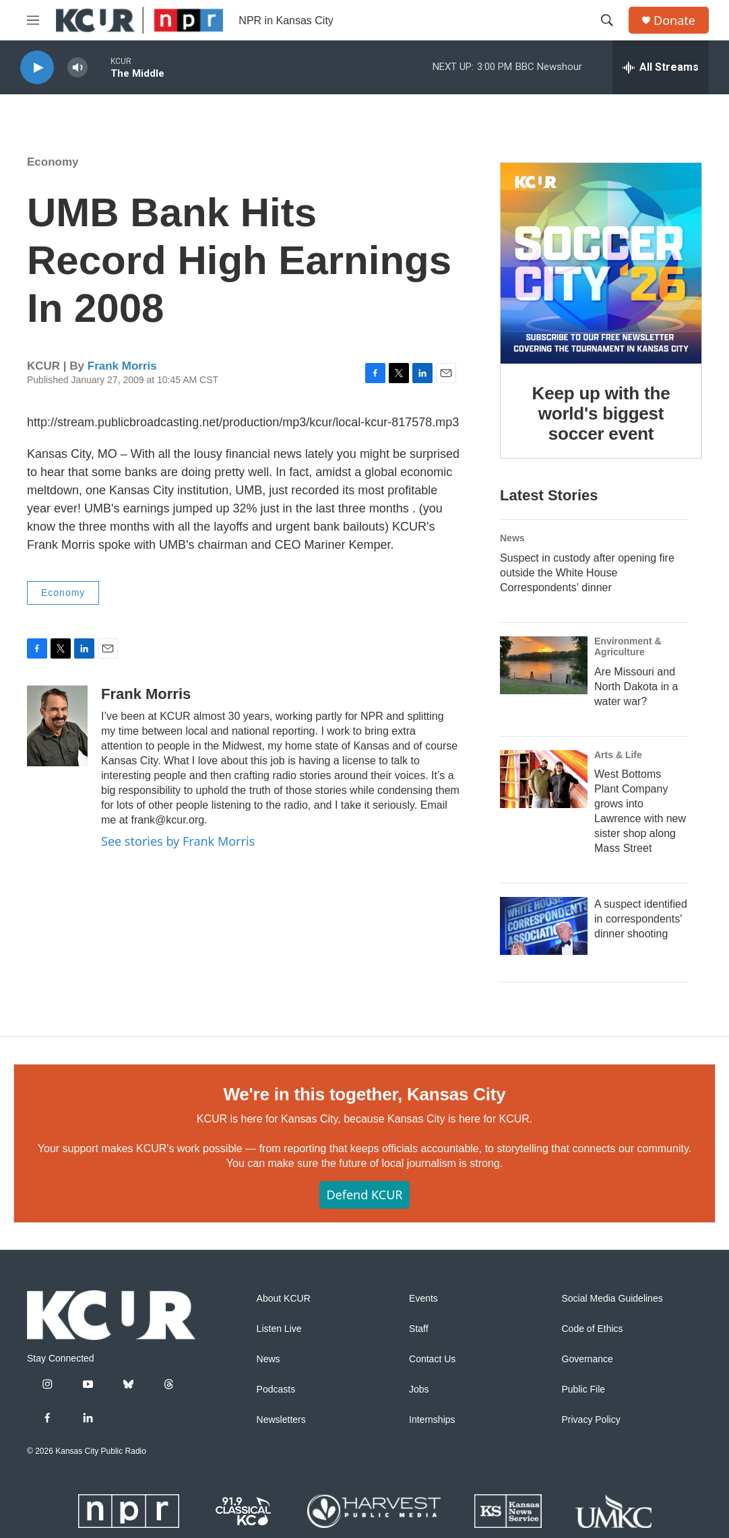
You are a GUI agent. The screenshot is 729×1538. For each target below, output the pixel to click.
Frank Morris (122, 366)
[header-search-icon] (607, 20)
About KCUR (284, 1299)
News (512, 538)
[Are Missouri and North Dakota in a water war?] (544, 665)
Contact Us (432, 1359)
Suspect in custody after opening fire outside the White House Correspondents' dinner (587, 572)
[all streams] (660, 67)
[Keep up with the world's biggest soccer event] (601, 263)
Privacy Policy (591, 1420)
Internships (432, 1420)
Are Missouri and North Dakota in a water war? (636, 686)
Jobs (419, 1389)
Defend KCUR (364, 1194)
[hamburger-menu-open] (33, 20)
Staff (419, 1329)
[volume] (77, 68)
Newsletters (281, 1420)
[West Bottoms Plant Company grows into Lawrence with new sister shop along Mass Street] (544, 779)
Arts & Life (618, 754)
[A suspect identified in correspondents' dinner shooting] (544, 926)
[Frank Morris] (57, 726)
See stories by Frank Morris (178, 841)
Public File (584, 1389)
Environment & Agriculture (628, 646)
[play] (37, 67)
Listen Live (279, 1329)
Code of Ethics (592, 1329)
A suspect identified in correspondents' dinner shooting (640, 918)
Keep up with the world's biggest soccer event (601, 413)
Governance (587, 1359)
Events (423, 1299)
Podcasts (276, 1389)
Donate (674, 20)
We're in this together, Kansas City (364, 1094)
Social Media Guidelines (612, 1299)
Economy (53, 162)
